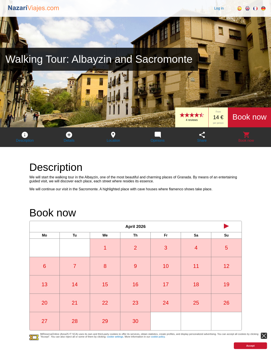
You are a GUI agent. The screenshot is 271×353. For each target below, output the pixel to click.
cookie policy (158, 336)
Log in (219, 8)
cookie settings (115, 336)
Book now (249, 117)
